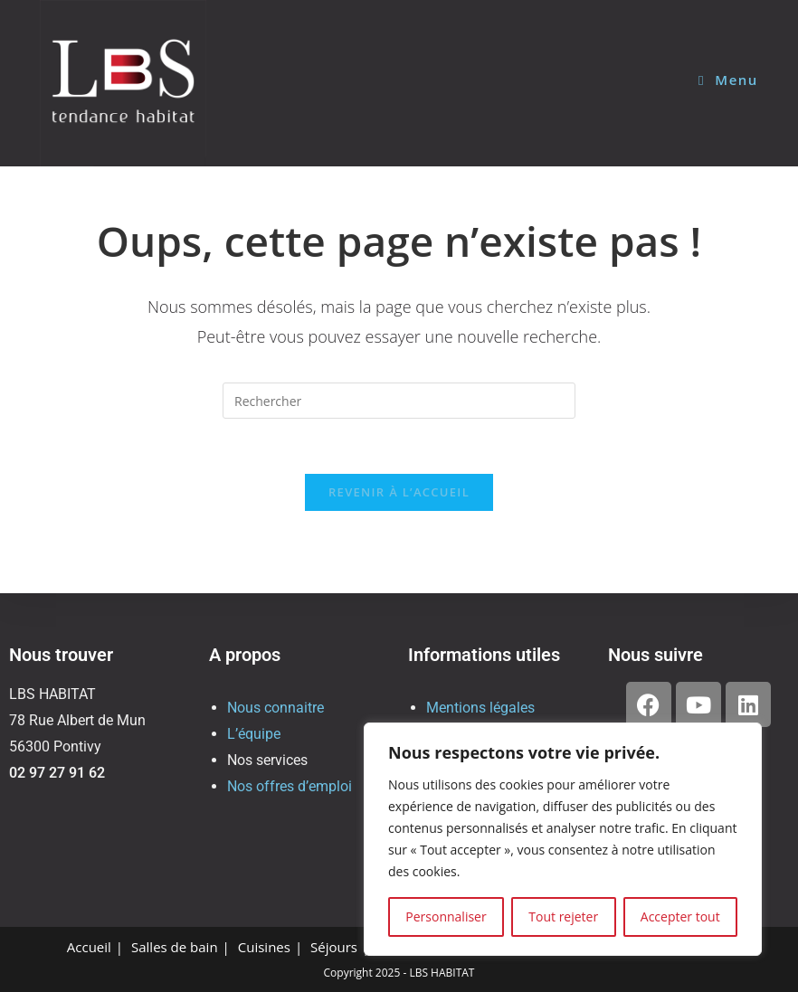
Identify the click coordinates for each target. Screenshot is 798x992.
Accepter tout (680, 916)
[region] (563, 839)
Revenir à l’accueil (399, 492)
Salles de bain (174, 947)
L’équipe (253, 733)
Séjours (333, 947)
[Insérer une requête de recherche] (399, 401)
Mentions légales (480, 707)
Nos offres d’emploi (289, 786)
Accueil (89, 947)
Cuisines (264, 947)
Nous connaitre (275, 707)
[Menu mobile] (728, 80)
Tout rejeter (563, 916)
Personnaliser (445, 916)
